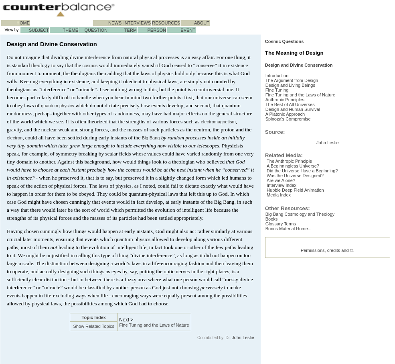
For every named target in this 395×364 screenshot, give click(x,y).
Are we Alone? (286, 270)
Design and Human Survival (299, 141)
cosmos (89, 65)
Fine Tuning (283, 115)
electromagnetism (218, 121)
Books (278, 315)
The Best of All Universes (296, 135)
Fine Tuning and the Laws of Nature (154, 325)
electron (14, 137)
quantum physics (57, 105)
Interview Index (287, 276)
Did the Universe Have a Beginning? (307, 257)
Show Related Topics (93, 326)
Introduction (283, 96)
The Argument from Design (298, 102)
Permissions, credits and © (327, 351)
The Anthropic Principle (294, 244)
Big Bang (151, 137)
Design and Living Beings (297, 109)
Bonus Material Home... (295, 328)
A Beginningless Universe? (298, 251)
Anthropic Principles (291, 128)
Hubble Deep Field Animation (300, 283)
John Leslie (243, 337)
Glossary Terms (287, 321)
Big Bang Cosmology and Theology (306, 309)
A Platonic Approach (291, 147)
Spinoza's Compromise (294, 154)
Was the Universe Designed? (300, 264)
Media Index (284, 289)
